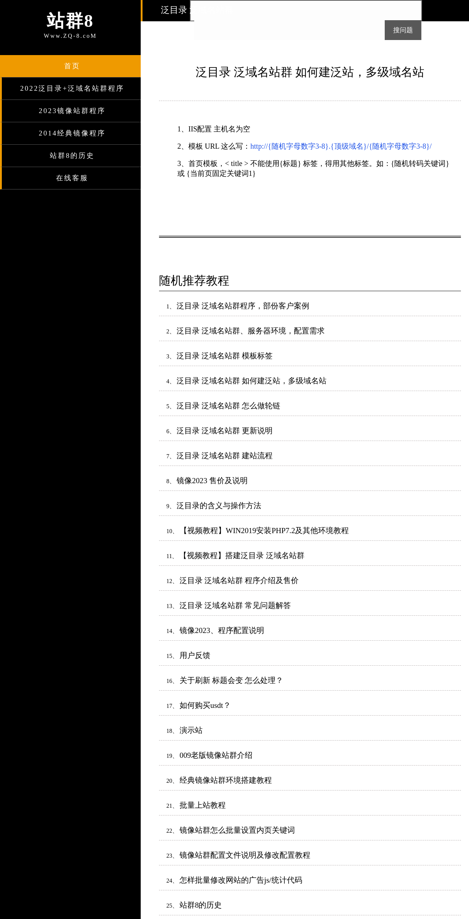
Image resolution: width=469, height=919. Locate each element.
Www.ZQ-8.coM (70, 24)
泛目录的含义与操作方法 (219, 505)
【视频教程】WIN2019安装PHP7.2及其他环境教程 (264, 530)
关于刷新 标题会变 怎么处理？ (231, 680)
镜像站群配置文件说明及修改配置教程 (245, 855)
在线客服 (72, 178)
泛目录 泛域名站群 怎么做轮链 (228, 405)
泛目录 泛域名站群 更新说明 (225, 430)
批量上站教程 (203, 805)
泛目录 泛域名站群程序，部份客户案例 (243, 305)
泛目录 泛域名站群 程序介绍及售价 (239, 580)
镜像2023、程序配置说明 (222, 630)
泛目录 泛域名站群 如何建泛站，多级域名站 (251, 380)
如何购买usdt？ (205, 705)
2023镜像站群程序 (72, 111)
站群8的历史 (72, 155)
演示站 (191, 730)
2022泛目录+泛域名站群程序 (72, 88)
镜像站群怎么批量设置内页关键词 (237, 830)
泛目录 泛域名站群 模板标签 (225, 355)
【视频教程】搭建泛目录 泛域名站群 (241, 555)
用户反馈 (195, 655)
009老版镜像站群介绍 (216, 755)
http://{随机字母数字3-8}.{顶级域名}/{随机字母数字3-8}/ (341, 146)
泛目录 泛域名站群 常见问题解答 (235, 605)
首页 (72, 66)
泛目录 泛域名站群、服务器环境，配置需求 (251, 330)
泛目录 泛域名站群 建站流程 (225, 455)
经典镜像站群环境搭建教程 (226, 780)
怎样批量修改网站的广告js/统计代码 (241, 880)
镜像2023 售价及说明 (212, 480)
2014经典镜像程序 (72, 133)
